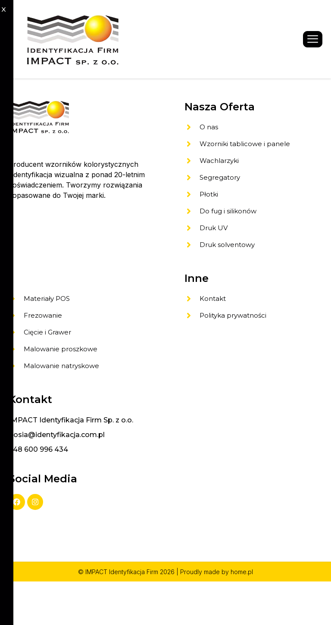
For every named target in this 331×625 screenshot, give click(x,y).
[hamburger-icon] (312, 39)
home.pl (242, 615)
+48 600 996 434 (38, 490)
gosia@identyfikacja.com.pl (57, 475)
